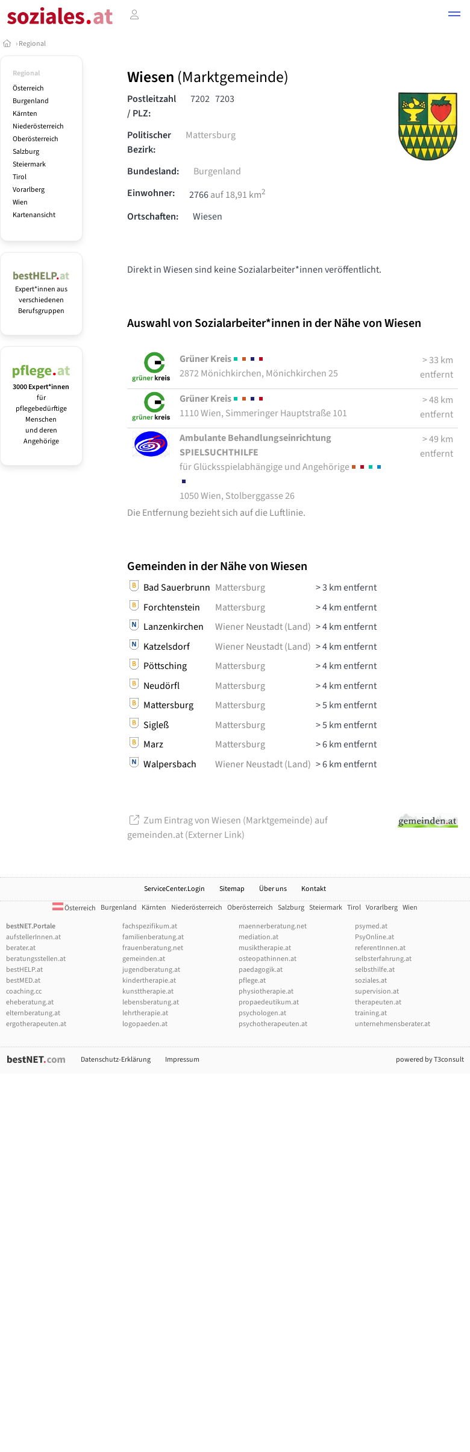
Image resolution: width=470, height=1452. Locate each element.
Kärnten (25, 114)
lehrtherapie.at (145, 1013)
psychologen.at (262, 1013)
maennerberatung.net (273, 926)
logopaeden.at (145, 1024)
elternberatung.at (33, 1013)
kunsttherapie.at (148, 991)
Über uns (273, 889)
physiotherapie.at (266, 991)
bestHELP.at (24, 970)
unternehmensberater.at (392, 1024)
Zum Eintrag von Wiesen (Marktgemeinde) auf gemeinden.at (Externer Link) (227, 828)
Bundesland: (153, 171)
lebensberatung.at (150, 1002)
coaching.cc (24, 991)
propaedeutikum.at (269, 1002)
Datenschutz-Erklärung (116, 1059)
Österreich (28, 88)
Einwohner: (151, 193)
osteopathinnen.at (267, 959)
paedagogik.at (261, 970)
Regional (32, 44)
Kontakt (313, 889)
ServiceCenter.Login (174, 889)
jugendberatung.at (151, 970)
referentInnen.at (380, 948)
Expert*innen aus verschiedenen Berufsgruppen (41, 294)
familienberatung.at (153, 937)
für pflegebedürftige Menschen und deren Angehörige (41, 408)
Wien (20, 202)
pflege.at (252, 980)
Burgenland (31, 101)
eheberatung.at (30, 1002)
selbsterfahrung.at (383, 959)
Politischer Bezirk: (149, 142)
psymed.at (371, 926)
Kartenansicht (34, 215)
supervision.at (377, 991)
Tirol (20, 177)
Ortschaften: (152, 216)
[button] (454, 16)
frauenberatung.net (152, 948)
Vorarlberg (29, 190)
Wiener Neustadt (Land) (263, 626)
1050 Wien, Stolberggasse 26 (281, 466)
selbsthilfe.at (375, 970)
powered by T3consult (430, 1059)
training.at (371, 1013)
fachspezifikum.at (149, 926)
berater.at (21, 948)
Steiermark (29, 164)
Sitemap (232, 889)
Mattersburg (211, 135)
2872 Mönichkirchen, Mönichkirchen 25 (259, 366)
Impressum (182, 1059)
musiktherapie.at (265, 948)
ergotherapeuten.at (36, 1024)
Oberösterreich (35, 139)
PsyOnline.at (374, 937)
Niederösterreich (38, 126)
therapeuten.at (378, 1002)
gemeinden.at (143, 959)
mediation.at (258, 937)
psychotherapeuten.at (273, 1024)
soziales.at (371, 980)
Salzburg (26, 152)
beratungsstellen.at (36, 959)
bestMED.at (23, 980)
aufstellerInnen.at (33, 937)
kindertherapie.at (149, 980)
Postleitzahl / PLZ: (151, 106)
